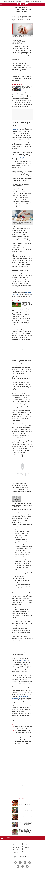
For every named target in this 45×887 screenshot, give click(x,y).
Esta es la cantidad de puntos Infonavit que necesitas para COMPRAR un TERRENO (27, 304)
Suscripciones (16, 849)
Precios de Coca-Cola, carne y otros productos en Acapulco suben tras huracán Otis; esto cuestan (24, 741)
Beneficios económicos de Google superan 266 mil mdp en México (23, 737)
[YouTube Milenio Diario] (18, 866)
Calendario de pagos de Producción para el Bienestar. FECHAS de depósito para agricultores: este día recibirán (25, 831)
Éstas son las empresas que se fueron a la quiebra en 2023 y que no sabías (24, 732)
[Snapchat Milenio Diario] (27, 866)
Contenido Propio (24, 757)
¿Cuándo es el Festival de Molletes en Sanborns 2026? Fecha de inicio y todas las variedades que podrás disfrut (25, 802)
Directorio (26, 844)
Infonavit (15, 130)
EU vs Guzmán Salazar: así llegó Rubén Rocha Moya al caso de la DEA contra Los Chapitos (25, 823)
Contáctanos (16, 847)
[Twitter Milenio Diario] (20, 862)
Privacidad (26, 847)
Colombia (39, 1)
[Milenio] (22, 4)
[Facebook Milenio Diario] (15, 862)
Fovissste (23, 660)
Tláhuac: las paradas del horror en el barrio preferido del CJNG (25, 815)
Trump (24, 1)
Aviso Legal (26, 849)
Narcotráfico (28, 1)
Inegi (22, 158)
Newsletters (16, 844)
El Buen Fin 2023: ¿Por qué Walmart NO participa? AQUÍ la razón (23, 727)
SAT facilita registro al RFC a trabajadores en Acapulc (26, 498)
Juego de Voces (12, 1)
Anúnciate (15, 852)
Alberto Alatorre (34, 1)
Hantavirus (18, 1)
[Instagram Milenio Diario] (25, 862)
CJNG (21, 1)
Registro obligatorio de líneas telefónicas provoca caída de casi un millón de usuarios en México (25, 809)
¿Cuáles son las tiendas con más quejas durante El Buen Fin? (27, 87)
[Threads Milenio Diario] (29, 862)
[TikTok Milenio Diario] (22, 866)
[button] (1, 4)
